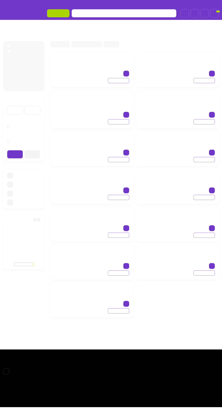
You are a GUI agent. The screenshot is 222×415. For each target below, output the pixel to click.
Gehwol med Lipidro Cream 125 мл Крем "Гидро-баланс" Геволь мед (107, 99)
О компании (9, 4)
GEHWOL (34, 24)
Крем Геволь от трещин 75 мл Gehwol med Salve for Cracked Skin (107, 61)
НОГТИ (118, 386)
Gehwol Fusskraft (20, 75)
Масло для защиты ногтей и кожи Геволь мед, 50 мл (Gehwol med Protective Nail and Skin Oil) (192, 142)
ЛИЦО (117, 374)
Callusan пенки (18, 65)
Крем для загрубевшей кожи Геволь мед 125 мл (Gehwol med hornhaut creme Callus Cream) (192, 180)
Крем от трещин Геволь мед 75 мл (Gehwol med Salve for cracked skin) (106, 178)
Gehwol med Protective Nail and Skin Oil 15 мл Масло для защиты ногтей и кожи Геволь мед (108, 255)
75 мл (12, 145)
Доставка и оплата (30, 4)
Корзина (154, 370)
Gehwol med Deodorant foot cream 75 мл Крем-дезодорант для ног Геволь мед (106, 142)
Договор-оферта (74, 4)
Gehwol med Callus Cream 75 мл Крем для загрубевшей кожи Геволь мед (192, 216)
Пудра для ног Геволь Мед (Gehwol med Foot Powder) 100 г (191, 254)
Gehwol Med (17, 81)
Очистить (32, 158)
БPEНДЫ (19, 24)
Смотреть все (24, 262)
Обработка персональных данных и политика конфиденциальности (124, 4)
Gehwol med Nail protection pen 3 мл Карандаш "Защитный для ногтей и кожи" (191, 63)
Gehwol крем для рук (22, 86)
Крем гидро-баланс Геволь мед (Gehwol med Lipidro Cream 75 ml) (191, 99)
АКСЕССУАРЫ (121, 391)
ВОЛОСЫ (119, 378)
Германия (14, 131)
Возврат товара (53, 4)
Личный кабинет (158, 374)
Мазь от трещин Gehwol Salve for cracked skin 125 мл (107, 290)
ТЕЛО (117, 382)
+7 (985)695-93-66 (206, 3)
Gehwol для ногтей (21, 70)
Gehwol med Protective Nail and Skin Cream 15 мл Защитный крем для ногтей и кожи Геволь (107, 218)
